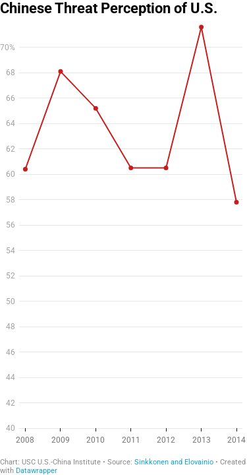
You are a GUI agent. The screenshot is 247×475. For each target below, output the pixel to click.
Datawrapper (36, 470)
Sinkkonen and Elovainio (173, 462)
